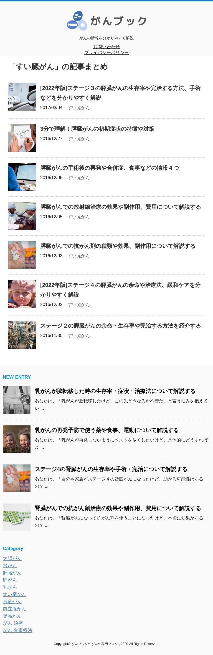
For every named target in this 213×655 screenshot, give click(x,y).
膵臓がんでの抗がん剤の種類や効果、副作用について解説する (118, 246)
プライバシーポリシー (106, 52)
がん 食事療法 (17, 630)
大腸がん (12, 558)
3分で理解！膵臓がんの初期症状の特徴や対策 (97, 129)
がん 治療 (13, 623)
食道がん (12, 601)
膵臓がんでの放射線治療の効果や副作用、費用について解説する (120, 207)
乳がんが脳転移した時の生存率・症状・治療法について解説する (115, 391)
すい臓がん (79, 107)
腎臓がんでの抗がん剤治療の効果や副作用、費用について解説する (118, 508)
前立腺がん (14, 609)
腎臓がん (12, 616)
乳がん (10, 587)
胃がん (10, 565)
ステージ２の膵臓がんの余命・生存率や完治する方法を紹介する (120, 326)
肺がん (10, 580)
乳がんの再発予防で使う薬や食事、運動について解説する (107, 430)
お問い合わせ (106, 46)
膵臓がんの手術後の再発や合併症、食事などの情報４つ (109, 168)
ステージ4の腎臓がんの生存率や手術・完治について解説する (111, 469)
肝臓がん (12, 573)
